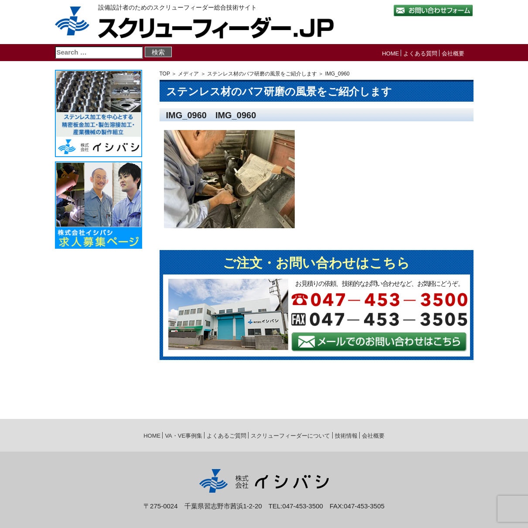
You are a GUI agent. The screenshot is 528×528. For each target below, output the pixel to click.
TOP (165, 74)
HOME (390, 53)
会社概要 (453, 53)
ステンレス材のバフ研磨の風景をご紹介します (262, 74)
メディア (188, 74)
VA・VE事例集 (183, 435)
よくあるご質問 (226, 435)
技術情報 (346, 435)
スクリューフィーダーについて (290, 435)
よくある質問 (420, 53)
